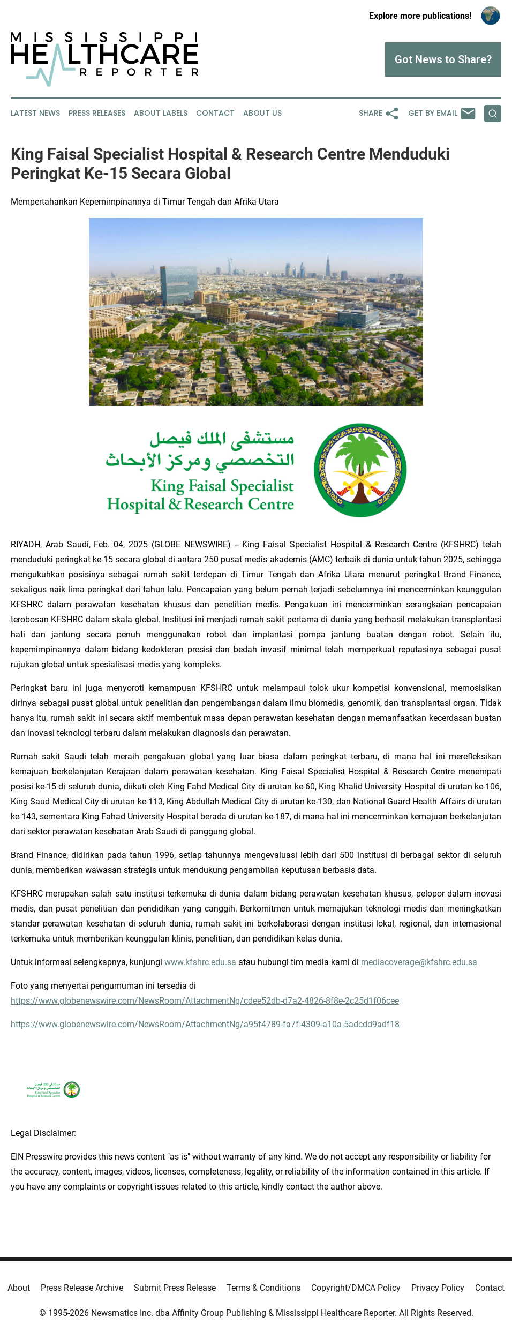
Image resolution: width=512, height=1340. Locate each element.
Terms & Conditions (263, 1288)
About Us (262, 113)
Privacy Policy (437, 1288)
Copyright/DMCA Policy (356, 1288)
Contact (215, 113)
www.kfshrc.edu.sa (200, 962)
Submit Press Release (175, 1288)
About (18, 1288)
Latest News (35, 113)
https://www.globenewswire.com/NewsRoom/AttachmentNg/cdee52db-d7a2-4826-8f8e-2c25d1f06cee (205, 1001)
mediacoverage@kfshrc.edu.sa (419, 962)
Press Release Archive (82, 1288)
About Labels (160, 113)
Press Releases (97, 113)
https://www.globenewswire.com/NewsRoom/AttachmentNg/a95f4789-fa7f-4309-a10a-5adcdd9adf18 (205, 1024)
